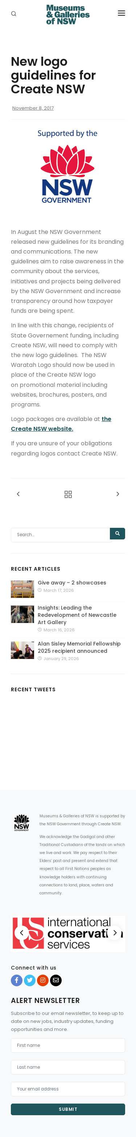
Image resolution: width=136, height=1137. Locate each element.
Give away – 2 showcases (72, 582)
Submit (68, 1109)
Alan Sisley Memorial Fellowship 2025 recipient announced (79, 647)
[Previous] (22, 933)
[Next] (114, 933)
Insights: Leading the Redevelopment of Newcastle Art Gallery (77, 615)
